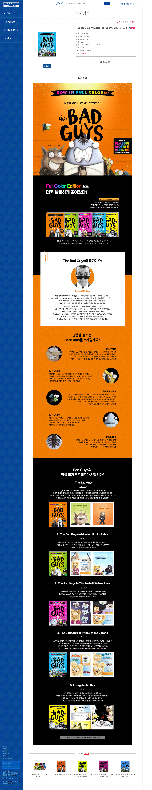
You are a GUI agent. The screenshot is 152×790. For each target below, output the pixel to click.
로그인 (121, 4)
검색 (107, 3)
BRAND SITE (7, 763)
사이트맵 (137, 4)
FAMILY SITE (7, 767)
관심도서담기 (106, 62)
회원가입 (129, 4)
